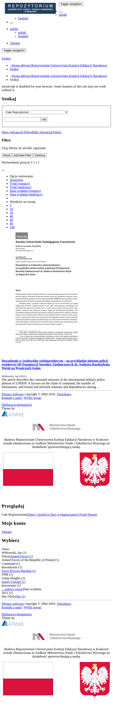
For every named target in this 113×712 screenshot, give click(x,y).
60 (11, 220)
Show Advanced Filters (17, 132)
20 (11, 212)
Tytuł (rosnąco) (20, 183)
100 (12, 227)
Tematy (92, 514)
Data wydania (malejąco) (26, 194)
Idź (44, 119)
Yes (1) (20, 596)
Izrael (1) (19, 582)
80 (11, 223)
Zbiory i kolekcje (38, 514)
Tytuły (83, 514)
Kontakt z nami (12, 398)
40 (11, 216)
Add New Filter (22, 155)
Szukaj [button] (6, 58)
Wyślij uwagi (32, 398)
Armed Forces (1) (21, 556)
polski (63, 14)
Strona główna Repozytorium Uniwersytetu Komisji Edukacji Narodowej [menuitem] (58, 65)
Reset (6, 155)
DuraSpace (64, 394)
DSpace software (13, 394)
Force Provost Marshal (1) (19, 571)
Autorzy (73, 514)
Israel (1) (7, 582)
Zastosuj (40, 155)
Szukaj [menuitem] (14, 69)
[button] (60, 12)
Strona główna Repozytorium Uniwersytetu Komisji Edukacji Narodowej (59, 76)
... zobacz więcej (12, 589)
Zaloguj (7, 531)
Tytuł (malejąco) (20, 187)
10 (11, 209)
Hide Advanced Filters (46, 132)
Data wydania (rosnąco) (25, 190)
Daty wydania (59, 514)
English (23, 18)
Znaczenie (16, 180)
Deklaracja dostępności (17, 404)
